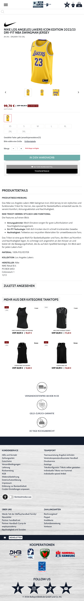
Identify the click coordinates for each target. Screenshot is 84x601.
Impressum (7, 483)
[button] (6, 5)
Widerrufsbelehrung (10, 477)
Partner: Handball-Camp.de (14, 523)
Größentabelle (30, 141)
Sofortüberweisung (52, 523)
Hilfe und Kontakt (9, 455)
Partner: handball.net (11, 520)
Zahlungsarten (8, 458)
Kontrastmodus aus (22, 497)
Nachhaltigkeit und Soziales (14, 529)
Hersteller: (8, 262)
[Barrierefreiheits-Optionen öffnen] (5, 497)
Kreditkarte (48, 520)
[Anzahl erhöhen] (21, 149)
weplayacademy (9, 526)
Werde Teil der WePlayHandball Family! (19, 514)
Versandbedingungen (11, 464)
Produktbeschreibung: (14, 198)
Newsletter (6, 517)
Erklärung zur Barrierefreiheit (14, 486)
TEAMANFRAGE (42, 171)
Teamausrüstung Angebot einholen (59, 455)
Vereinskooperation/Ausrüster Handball (61, 458)
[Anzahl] (17, 149)
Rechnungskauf (50, 514)
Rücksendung (8, 470)
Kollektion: (8, 257)
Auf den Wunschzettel (42, 167)
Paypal (47, 517)
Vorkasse (48, 526)
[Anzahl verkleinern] (13, 149)
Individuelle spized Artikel (55, 473)
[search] (42, 11)
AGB (4, 473)
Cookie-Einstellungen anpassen (15, 489)
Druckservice (49, 461)
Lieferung (6, 467)
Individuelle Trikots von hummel (58, 470)
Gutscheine (7, 461)
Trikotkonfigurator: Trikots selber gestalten (62, 467)
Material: (7, 252)
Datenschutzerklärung (11, 480)
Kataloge (48, 464)
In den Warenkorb (42, 157)
